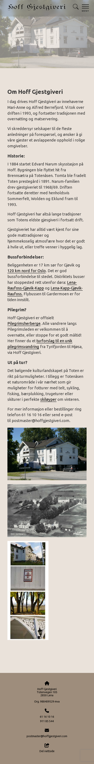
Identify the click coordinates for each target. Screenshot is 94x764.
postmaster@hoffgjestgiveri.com (47, 736)
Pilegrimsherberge (23, 323)
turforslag (46, 341)
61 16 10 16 (47, 716)
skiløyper (48, 399)
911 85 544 (47, 721)
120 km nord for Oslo (26, 271)
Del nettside (47, 748)
